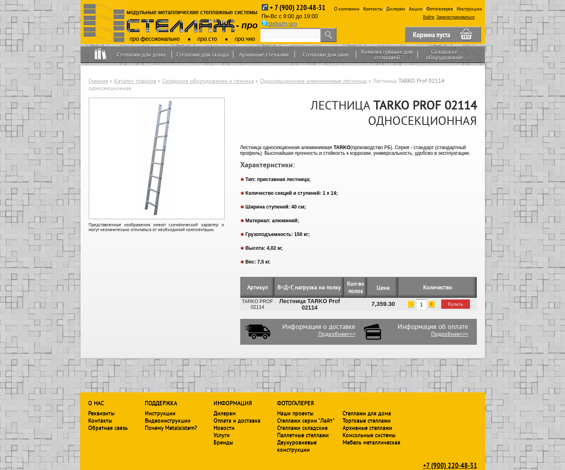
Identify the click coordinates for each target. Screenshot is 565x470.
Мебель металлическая (371, 442)
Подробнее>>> (337, 333)
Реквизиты (101, 413)
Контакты (373, 9)
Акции (416, 9)
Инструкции (469, 9)
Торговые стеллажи (367, 420)
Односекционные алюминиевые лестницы (313, 80)
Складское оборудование (444, 54)
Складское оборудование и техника (208, 80)
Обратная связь (108, 427)
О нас (96, 403)
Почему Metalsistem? (171, 427)
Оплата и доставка (237, 420)
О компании (347, 9)
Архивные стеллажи (264, 54)
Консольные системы (369, 434)
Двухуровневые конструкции (297, 445)
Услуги (222, 434)
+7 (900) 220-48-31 (450, 465)
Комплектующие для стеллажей (387, 54)
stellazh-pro (282, 24)
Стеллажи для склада (202, 54)
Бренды (223, 442)
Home (100, 54)
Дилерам (395, 9)
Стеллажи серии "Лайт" (305, 420)
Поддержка (161, 403)
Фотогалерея (439, 9)
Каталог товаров (135, 80)
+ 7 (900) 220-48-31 (298, 7)
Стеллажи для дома (141, 54)
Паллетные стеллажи (303, 434)
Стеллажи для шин (326, 54)
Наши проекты (295, 413)
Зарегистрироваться (455, 17)
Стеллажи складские (302, 427)
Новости (224, 427)
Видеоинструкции (167, 420)
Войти (428, 17)
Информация (233, 403)
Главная (98, 80)
